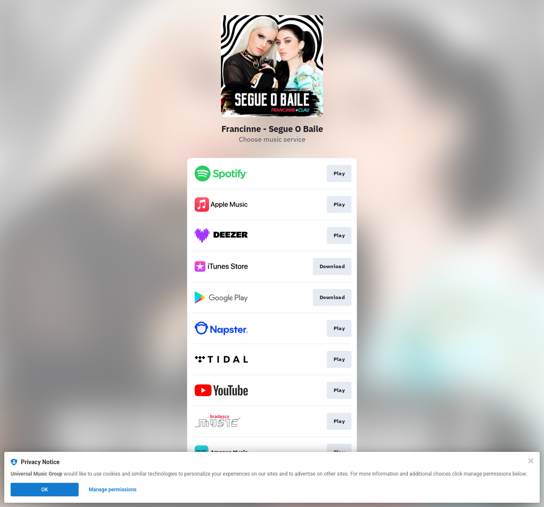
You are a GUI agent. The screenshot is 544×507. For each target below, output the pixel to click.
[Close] (531, 461)
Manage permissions (113, 490)
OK (44, 490)
